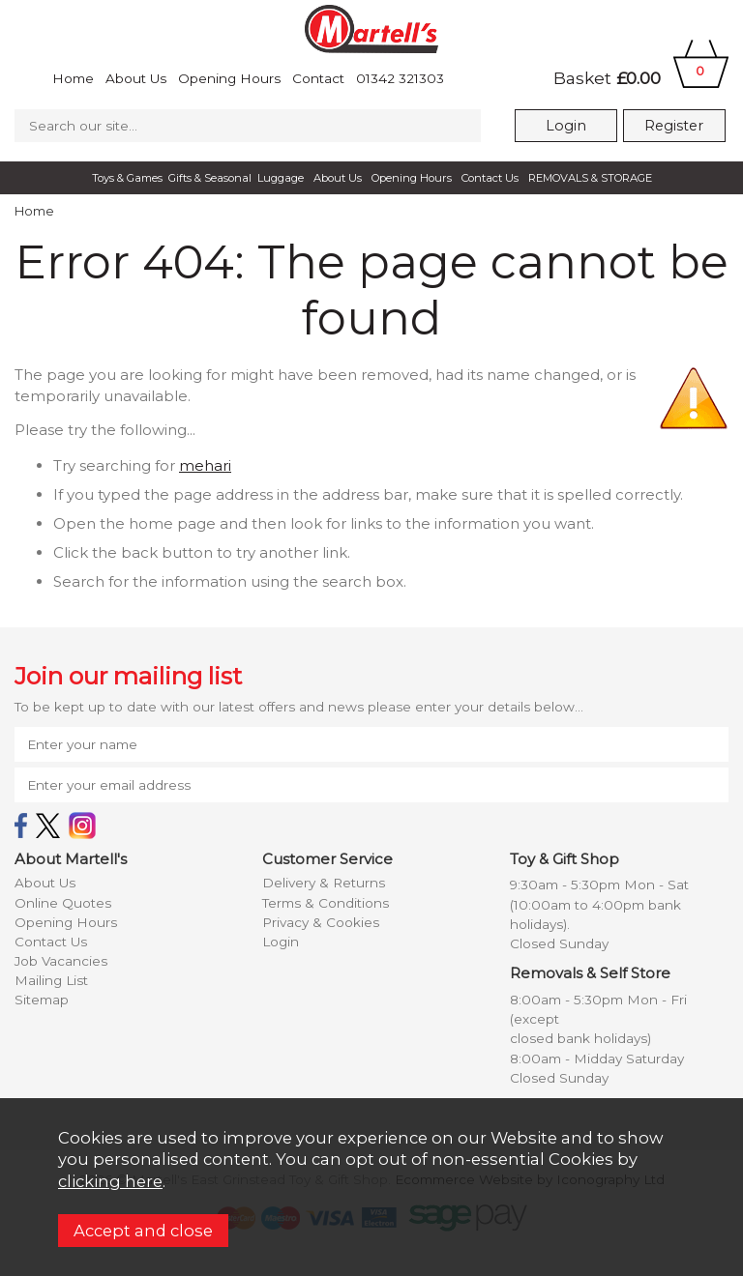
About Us (135, 78)
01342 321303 (400, 78)
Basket (640, 78)
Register (673, 125)
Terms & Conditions (325, 903)
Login (566, 125)
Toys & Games (127, 178)
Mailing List (51, 980)
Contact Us (490, 178)
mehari (205, 465)
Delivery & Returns (323, 882)
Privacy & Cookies (320, 922)
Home (73, 78)
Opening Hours (229, 78)
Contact (318, 78)
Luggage (280, 178)
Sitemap (42, 999)
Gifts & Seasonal (210, 178)
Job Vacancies (61, 961)
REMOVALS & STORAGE (590, 178)
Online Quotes (63, 903)
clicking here (110, 1181)
